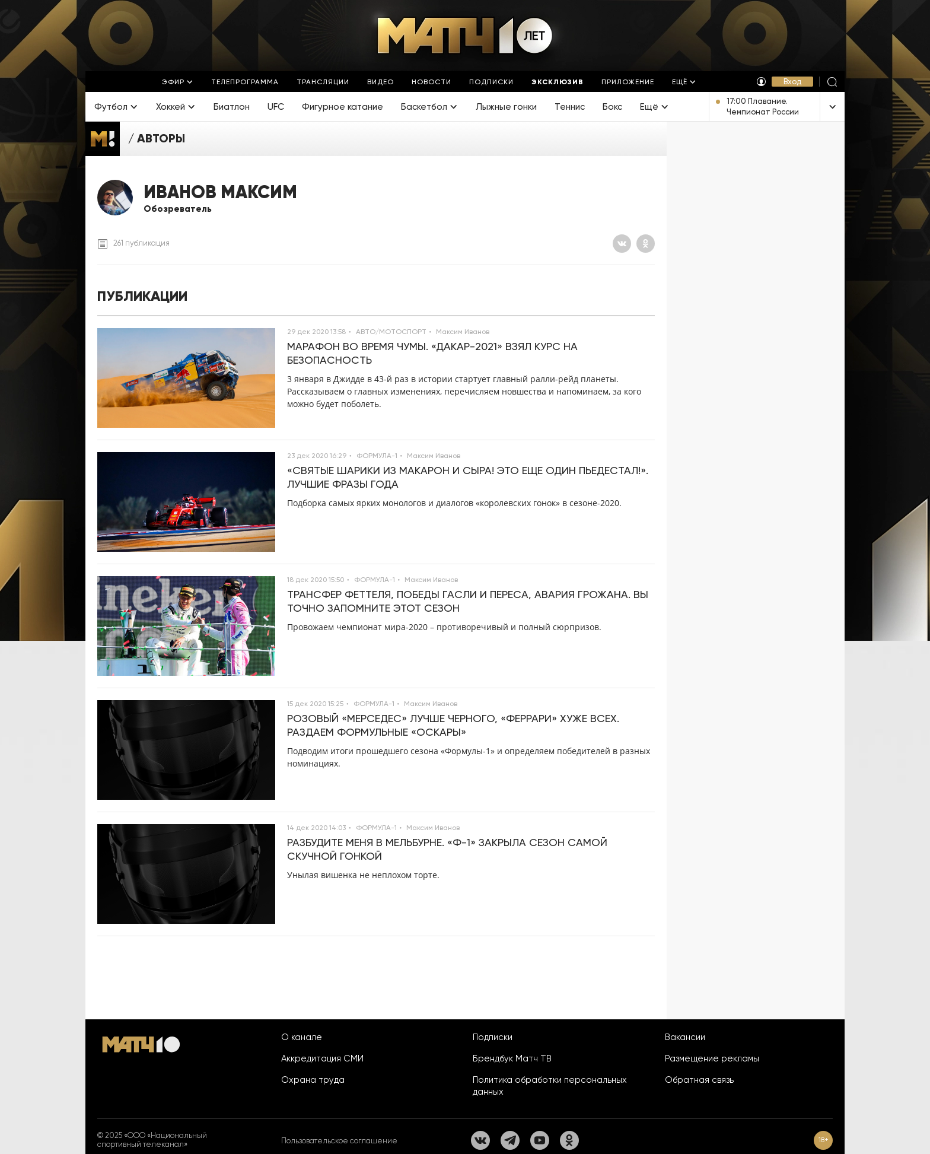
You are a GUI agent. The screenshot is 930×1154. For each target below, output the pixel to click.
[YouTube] (539, 1140)
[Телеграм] (510, 1140)
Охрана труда (313, 1079)
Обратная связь (699, 1079)
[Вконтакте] (622, 243)
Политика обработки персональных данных (550, 1085)
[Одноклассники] (645, 243)
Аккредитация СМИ (322, 1058)
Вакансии (685, 1037)
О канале (301, 1037)
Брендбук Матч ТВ (512, 1058)
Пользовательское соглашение (339, 1140)
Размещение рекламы (712, 1058)
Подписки (492, 1037)
